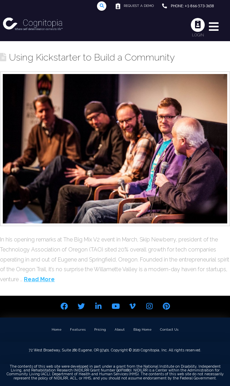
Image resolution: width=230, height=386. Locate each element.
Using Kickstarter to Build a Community (92, 57)
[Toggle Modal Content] (101, 6)
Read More (39, 279)
